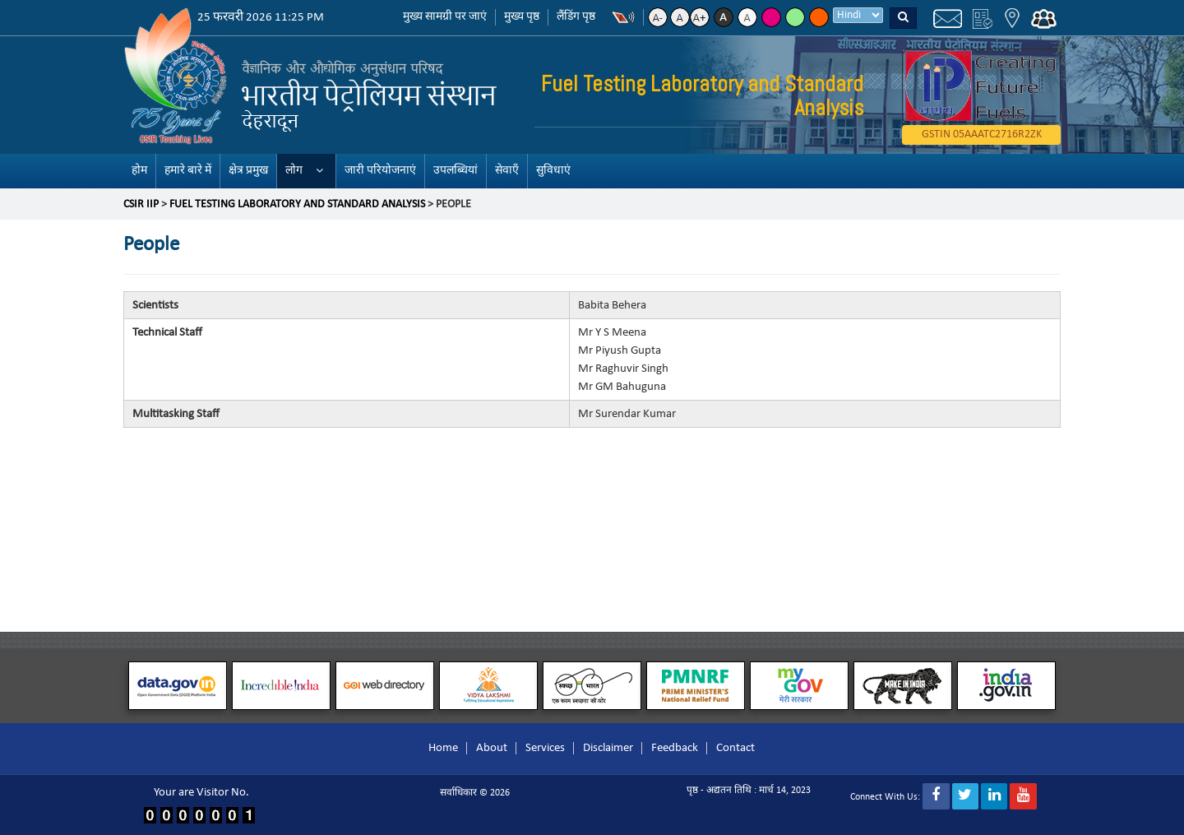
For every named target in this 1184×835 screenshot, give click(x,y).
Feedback (674, 748)
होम (139, 171)
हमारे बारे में (187, 171)
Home (443, 748)
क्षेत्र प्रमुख (248, 171)
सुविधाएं (553, 171)
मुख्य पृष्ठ (521, 17)
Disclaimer (608, 748)
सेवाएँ (507, 171)
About (491, 748)
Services (545, 748)
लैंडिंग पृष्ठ (576, 17)
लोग (294, 171)
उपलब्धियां (455, 171)
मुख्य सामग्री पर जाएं (445, 17)
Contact (735, 748)
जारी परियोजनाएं (380, 171)
